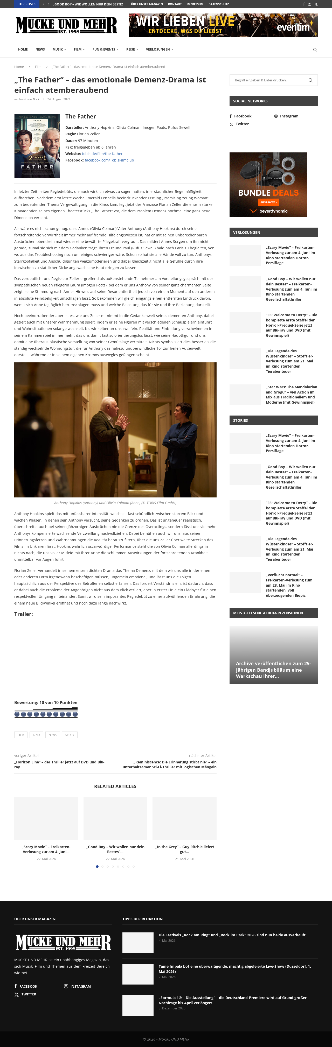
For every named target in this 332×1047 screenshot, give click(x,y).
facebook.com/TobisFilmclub (109, 160)
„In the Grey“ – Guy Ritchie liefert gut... (184, 849)
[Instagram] (309, 4)
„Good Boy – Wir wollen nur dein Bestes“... (90, 4)
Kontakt (175, 4)
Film (77, 49)
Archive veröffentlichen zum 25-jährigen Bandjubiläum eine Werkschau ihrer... (273, 669)
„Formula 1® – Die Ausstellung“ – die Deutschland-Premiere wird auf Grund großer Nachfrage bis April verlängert (233, 1000)
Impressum (195, 4)
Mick (36, 99)
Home (23, 49)
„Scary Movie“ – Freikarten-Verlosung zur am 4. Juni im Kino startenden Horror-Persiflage (290, 255)
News (40, 49)
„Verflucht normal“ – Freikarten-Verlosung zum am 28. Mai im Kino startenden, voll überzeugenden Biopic (289, 585)
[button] (44, 4)
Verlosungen (158, 49)
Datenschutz (219, 4)
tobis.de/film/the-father (102, 153)
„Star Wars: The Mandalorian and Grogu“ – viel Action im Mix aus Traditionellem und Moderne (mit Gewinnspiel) (291, 394)
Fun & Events (104, 49)
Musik (58, 49)
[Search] (315, 49)
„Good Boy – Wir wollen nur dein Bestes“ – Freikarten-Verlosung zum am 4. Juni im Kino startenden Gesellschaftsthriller (291, 288)
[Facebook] (304, 4)
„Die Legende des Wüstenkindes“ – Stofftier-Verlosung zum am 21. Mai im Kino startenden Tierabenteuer (289, 361)
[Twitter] (316, 4)
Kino (36, 735)
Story (69, 735)
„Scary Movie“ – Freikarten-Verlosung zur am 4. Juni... (46, 849)
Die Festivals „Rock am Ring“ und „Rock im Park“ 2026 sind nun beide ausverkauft (232, 934)
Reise (130, 49)
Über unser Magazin (147, 4)
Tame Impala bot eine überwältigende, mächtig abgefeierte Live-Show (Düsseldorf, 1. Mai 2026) (235, 969)
